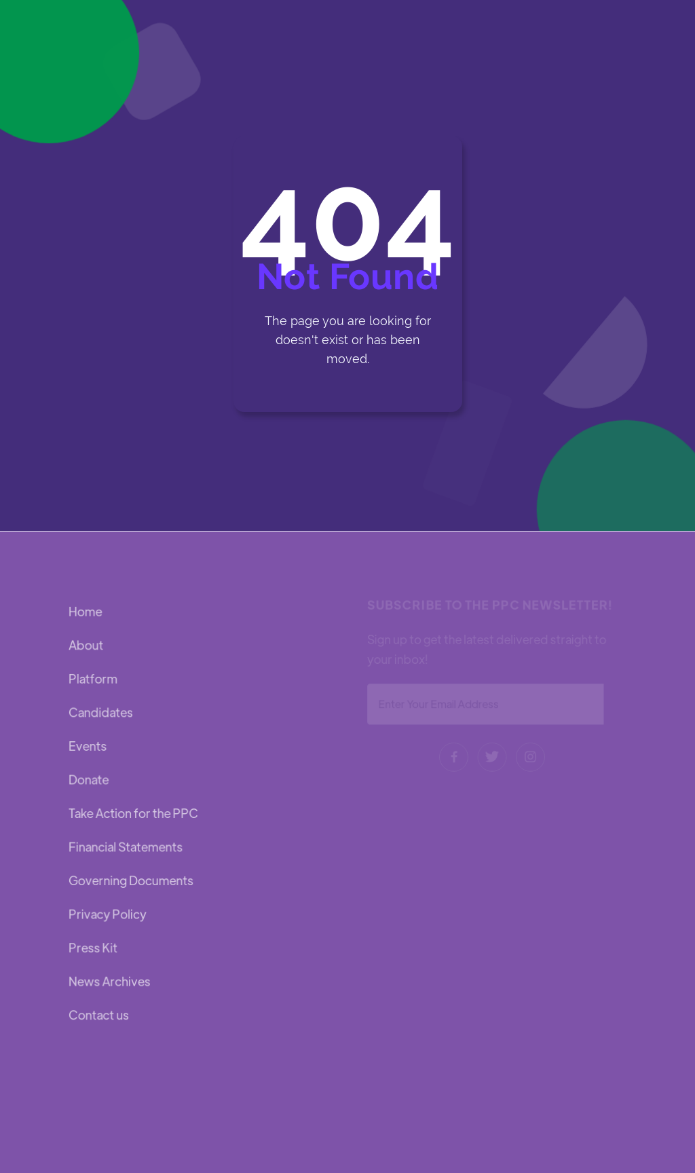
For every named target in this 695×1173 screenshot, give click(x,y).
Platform (93, 680)
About (86, 646)
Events (88, 746)
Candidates (101, 713)
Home (85, 613)
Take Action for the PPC (133, 813)
